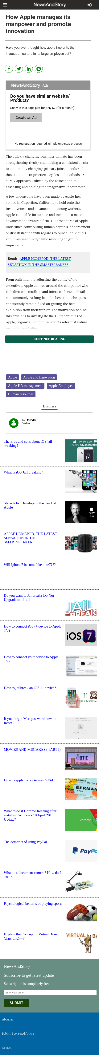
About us (7, 1019)
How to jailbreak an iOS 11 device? (30, 688)
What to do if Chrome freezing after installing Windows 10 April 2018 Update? (30, 815)
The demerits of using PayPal (25, 842)
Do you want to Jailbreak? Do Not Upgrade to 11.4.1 (29, 597)
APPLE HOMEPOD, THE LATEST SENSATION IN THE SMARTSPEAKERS (30, 538)
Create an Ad (26, 117)
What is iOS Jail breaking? (23, 472)
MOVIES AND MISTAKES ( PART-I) (32, 749)
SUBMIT (16, 1003)
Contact (7, 1047)
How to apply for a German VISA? (29, 780)
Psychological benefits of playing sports (33, 903)
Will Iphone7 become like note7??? (30, 565)
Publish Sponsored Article (18, 1033)
